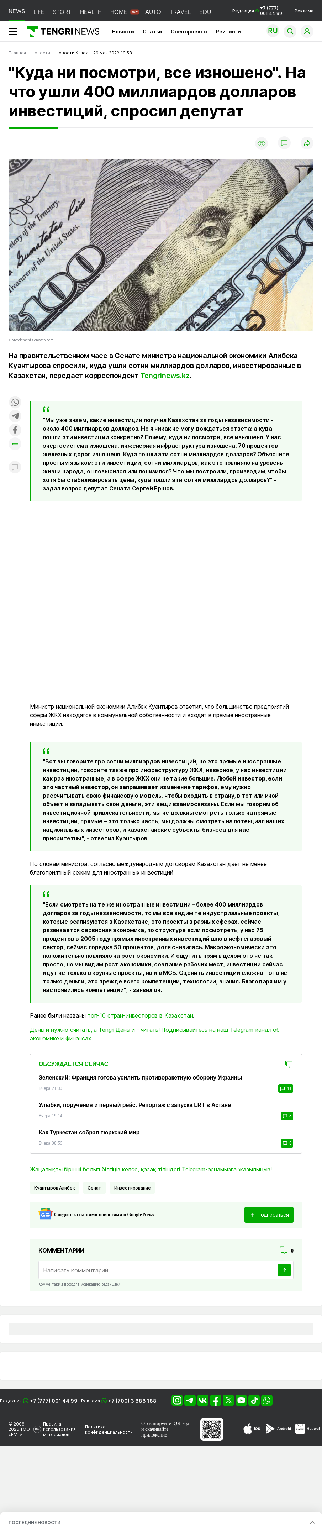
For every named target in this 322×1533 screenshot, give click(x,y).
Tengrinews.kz (164, 375)
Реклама (304, 11)
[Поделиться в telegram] (15, 417)
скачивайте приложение (154, 1432)
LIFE (38, 12)
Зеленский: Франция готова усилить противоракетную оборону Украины (140, 1078)
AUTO (153, 12)
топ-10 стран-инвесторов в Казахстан (140, 1015)
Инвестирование (132, 1188)
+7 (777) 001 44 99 (54, 1401)
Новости (123, 31)
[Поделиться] (307, 144)
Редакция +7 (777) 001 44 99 (257, 10)
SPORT (62, 12)
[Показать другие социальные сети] (15, 444)
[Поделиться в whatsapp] (15, 403)
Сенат (94, 1188)
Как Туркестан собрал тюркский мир (89, 1132)
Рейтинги (228, 31)
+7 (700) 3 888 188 (132, 1401)
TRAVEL (180, 12)
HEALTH (91, 12)
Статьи (152, 31)
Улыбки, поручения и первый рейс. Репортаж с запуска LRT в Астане (135, 1105)
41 (286, 1088)
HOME (118, 12)
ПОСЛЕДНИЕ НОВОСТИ (34, 1522)
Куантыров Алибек (54, 1188)
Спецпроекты (189, 31)
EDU (205, 12)
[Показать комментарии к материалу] (15, 468)
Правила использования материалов (59, 1429)
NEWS (17, 11)
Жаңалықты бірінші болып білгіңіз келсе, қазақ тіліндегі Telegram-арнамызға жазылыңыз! (150, 1169)
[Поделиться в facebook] (15, 430)
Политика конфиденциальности (109, 1429)
